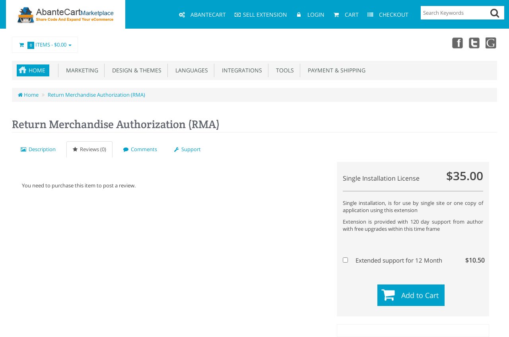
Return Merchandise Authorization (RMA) (96, 94)
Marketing (80, 70)
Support (187, 149)
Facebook (456, 43)
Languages (190, 70)
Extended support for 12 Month (412, 260)
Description (38, 149)
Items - (45, 45)
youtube (491, 43)
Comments (140, 149)
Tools (283, 70)
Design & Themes (135, 70)
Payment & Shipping (335, 70)
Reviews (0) (89, 149)
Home (37, 70)
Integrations (240, 70)
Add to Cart (420, 295)
